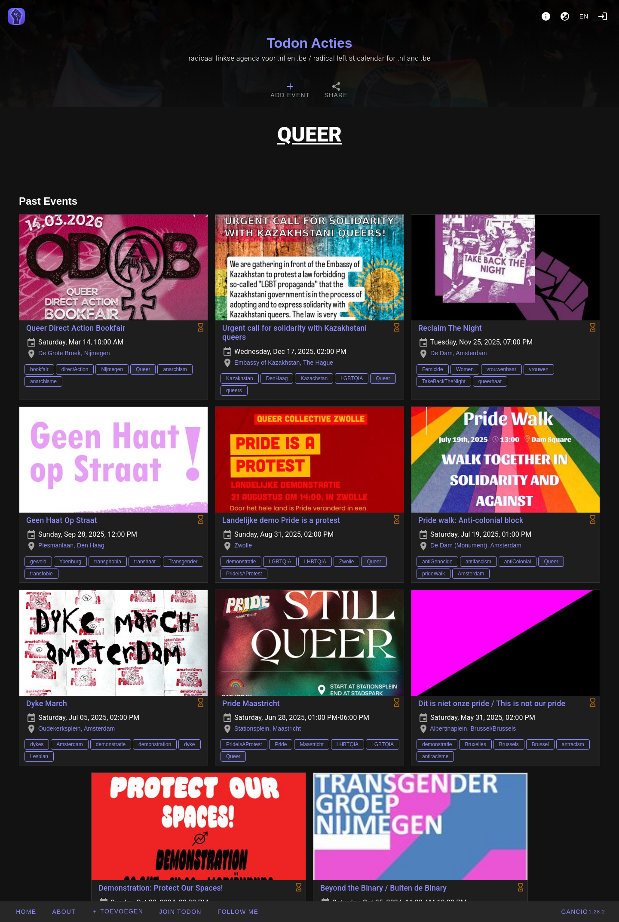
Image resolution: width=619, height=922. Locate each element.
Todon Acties (309, 43)
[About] (545, 16)
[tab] (290, 91)
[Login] (602, 16)
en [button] (584, 16)
